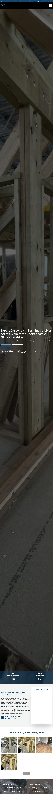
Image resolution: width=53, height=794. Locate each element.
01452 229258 (49, 1)
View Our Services (17, 345)
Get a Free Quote (6, 345)
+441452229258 (9, 351)
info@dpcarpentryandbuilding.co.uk (34, 1)
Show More (26, 773)
